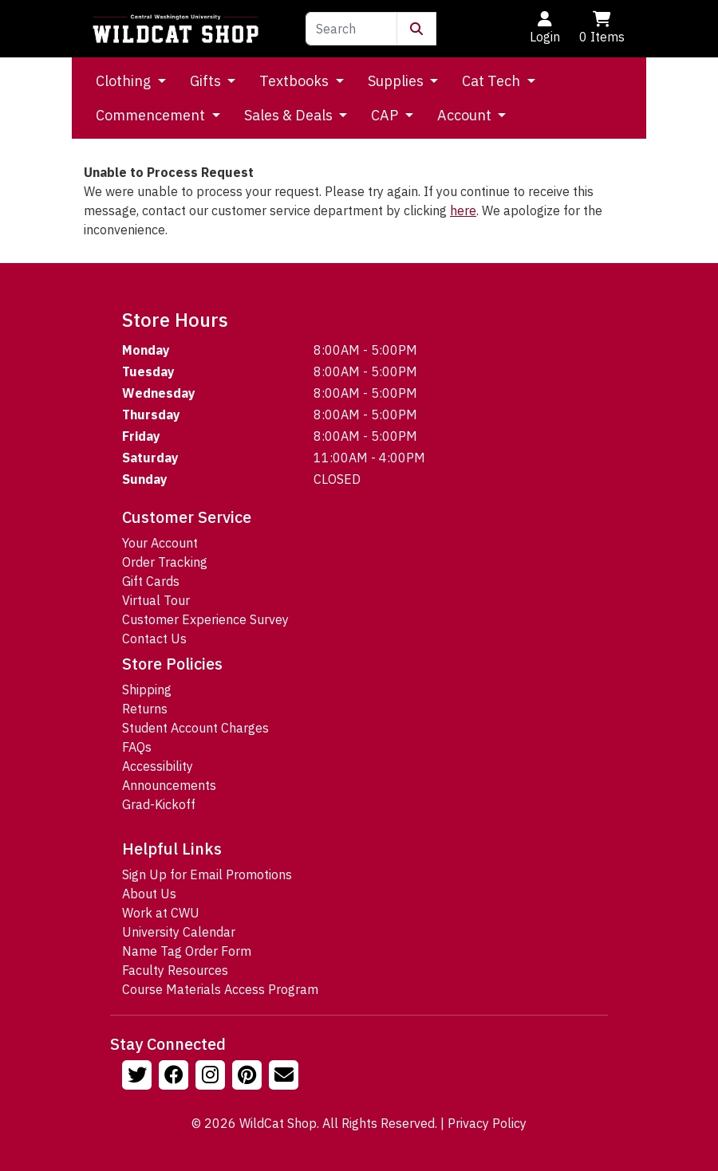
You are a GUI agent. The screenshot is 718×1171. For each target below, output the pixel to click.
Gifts (207, 81)
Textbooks (295, 81)
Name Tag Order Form (186, 951)
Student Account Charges (195, 728)
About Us (149, 894)
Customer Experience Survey (205, 619)
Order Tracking (164, 562)
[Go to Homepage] (175, 28)
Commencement (152, 115)
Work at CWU (160, 913)
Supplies (397, 81)
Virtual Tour (156, 600)
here (463, 210)
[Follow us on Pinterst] (249, 1077)
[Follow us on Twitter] (139, 1077)
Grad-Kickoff (158, 804)
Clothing (125, 81)
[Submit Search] (416, 28)
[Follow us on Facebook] (175, 1077)
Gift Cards (151, 581)
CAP (386, 115)
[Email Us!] (285, 1077)
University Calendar (178, 932)
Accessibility (157, 766)
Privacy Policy (487, 1123)
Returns (145, 709)
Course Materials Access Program (220, 989)
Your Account (160, 543)
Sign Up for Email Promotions (207, 874)
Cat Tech (492, 81)
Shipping (147, 689)
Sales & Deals (290, 115)
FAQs (137, 747)
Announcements (169, 785)
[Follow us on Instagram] (212, 1077)
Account (466, 115)
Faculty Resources (175, 970)
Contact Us (154, 638)
